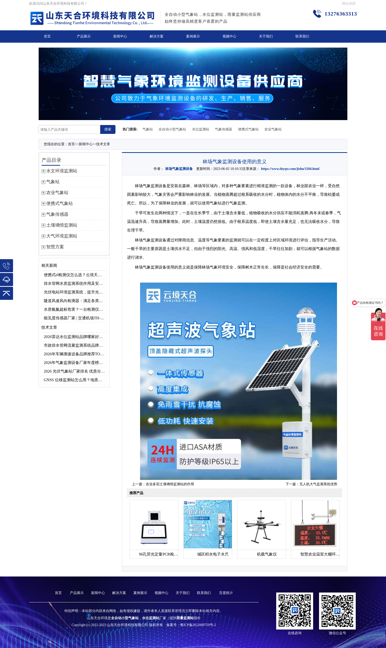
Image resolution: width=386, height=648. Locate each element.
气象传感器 (223, 129)
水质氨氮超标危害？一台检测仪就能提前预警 (75, 309)
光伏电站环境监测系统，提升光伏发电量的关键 (75, 292)
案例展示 (193, 36)
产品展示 (84, 36)
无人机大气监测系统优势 (318, 484)
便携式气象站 (248, 129)
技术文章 (103, 144)
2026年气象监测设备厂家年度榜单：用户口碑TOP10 (75, 362)
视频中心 (229, 36)
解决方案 (156, 36)
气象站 (148, 129)
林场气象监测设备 (179, 169)
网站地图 (349, 3)
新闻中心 (120, 36)
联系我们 (302, 36)
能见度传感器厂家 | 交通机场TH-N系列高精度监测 (75, 318)
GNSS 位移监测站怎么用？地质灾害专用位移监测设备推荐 (75, 380)
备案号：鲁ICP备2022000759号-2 (191, 625)
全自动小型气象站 (172, 129)
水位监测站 (200, 129)
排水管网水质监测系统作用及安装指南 (75, 283)
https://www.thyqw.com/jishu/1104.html (290, 169)
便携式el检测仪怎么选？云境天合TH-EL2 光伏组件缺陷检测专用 (75, 275)
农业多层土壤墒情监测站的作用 (170, 484)
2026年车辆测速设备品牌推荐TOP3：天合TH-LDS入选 (75, 354)
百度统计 (226, 593)
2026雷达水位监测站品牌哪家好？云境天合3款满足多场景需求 (75, 337)
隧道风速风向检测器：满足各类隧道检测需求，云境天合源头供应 (75, 301)
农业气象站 (273, 129)
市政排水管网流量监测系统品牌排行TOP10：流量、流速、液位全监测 (75, 345)
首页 (47, 36)
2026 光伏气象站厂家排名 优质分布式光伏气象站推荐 (75, 371)
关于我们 (266, 36)
